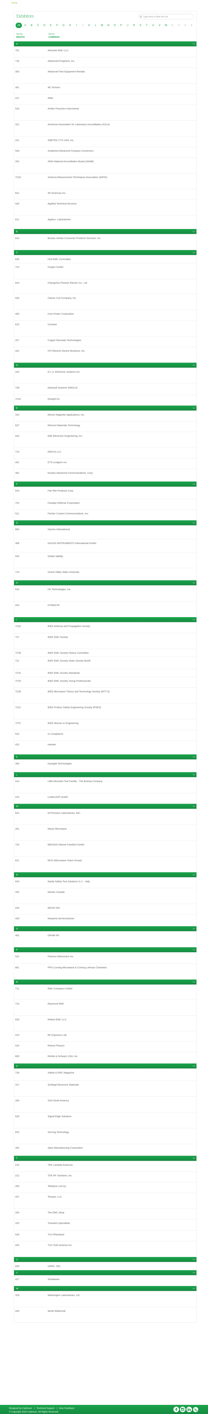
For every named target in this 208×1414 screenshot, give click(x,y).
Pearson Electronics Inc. (62, 1011)
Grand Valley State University (65, 604)
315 (18, 1293)
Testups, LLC (56, 1265)
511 (18, 542)
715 (18, 476)
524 (18, 1105)
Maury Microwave (58, 876)
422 (18, 369)
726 (18, 1134)
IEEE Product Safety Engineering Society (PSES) (76, 748)
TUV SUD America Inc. (61, 1317)
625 (18, 272)
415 (18, 843)
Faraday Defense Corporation (65, 531)
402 (18, 989)
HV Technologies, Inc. (60, 622)
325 (18, 943)
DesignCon (54, 420)
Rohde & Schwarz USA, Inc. (64, 1117)
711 (18, 1045)
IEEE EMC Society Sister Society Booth (71, 698)
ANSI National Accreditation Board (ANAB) (73, 169)
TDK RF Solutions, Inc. (61, 1243)
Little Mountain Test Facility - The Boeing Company (77, 826)
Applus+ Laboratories (60, 230)
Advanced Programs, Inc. (63, 62)
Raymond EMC (57, 1061)
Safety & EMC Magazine (62, 1134)
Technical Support (45, 1408)
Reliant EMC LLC (58, 1077)
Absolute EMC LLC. (59, 51)
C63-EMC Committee (60, 272)
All (18, 25)
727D (19, 720)
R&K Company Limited (61, 1045)
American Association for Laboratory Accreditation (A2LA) (81, 129)
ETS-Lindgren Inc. (58, 487)
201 (18, 876)
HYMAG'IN (54, 639)
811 (18, 230)
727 (18, 672)
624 (18, 932)
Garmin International (60, 559)
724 (18, 893)
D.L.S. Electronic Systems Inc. (65, 391)
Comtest (53, 341)
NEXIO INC (55, 960)
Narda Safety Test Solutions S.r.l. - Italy (70, 932)
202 (18, 169)
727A (19, 711)
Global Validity (56, 587)
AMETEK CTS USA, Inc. (62, 146)
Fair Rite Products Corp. (62, 518)
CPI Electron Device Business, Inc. (68, 369)
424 (18, 639)
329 (18, 1370)
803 (18, 559)
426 (18, 214)
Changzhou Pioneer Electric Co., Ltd (69, 297)
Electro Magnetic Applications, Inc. (68, 437)
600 (18, 1117)
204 (18, 1282)
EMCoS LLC (55, 476)
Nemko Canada (57, 943)
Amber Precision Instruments (65, 113)
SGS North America (59, 1163)
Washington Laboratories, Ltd (65, 1370)
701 (18, 51)
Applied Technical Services (63, 214)
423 (18, 788)
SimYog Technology (59, 1197)
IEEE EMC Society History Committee (70, 689)
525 (18, 587)
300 (18, 808)
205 (18, 1254)
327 (18, 358)
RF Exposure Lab (58, 1094)
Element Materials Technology (65, 448)
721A (19, 420)
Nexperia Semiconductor (62, 971)
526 (18, 313)
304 (18, 1213)
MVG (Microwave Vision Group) (66, 910)
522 (18, 1011)
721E (19, 661)
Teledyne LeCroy (58, 1254)
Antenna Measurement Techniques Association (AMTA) (80, 186)
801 (18, 1023)
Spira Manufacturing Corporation (67, 1213)
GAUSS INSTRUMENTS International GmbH (74, 573)
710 (18, 1061)
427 (18, 1265)
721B (19, 731)
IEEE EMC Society (59, 672)
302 (18, 499)
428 (18, 971)
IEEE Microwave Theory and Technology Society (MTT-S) (81, 731)
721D (19, 186)
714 (18, 604)
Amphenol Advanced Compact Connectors (73, 157)
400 (18, 330)
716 (18, 62)
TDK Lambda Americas (61, 1231)
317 (18, 1147)
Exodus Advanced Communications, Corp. (72, 499)
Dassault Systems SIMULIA (64, 408)
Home (14, 2)
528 (18, 157)
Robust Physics (57, 1105)
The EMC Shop (57, 1282)
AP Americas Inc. (58, 202)
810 (18, 297)
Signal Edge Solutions (61, 1180)
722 (18, 531)
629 (18, 1339)
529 (18, 1306)
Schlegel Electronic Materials (65, 1147)
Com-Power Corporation (62, 330)
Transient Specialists (60, 1293)
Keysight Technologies (61, 808)
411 (18, 101)
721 (18, 698)
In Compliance (56, 776)
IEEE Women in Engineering (64, 765)
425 (18, 1317)
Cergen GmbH (56, 281)
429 (18, 1387)
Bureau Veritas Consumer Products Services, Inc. (76, 250)
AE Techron (55, 90)
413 (18, 1094)
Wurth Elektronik (57, 1387)
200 (18, 1163)
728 (18, 408)
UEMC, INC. (55, 1339)
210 (18, 1231)
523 (18, 459)
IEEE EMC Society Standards (65, 711)
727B (19, 689)
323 (18, 437)
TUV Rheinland (57, 1306)
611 (18, 910)
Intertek (52, 788)
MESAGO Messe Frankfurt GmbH (68, 893)
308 (18, 573)
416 (18, 960)
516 (18, 113)
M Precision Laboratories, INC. (66, 860)
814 (18, 250)
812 (18, 202)
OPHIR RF (54, 989)
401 (18, 487)
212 (18, 1243)
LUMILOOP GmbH (59, 843)
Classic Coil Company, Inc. (63, 313)
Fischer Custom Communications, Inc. (70, 542)
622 (18, 860)
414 (18, 826)
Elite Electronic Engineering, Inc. (67, 459)
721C (19, 748)
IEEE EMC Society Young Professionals (71, 720)
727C (19, 765)
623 (18, 518)
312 (18, 129)
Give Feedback (66, 1408)
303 (18, 73)
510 (18, 622)
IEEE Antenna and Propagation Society (71, 661)
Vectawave (54, 1353)
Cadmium (27, 1408)
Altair (51, 101)
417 (18, 1353)
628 (18, 1180)
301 (18, 90)
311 (18, 146)
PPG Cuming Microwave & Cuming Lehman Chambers (80, 1023)
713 (18, 281)
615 (18, 341)
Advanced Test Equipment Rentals (68, 73)
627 (18, 448)
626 (18, 1077)
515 (18, 776)
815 (18, 1197)
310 (18, 391)
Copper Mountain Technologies (66, 358)
